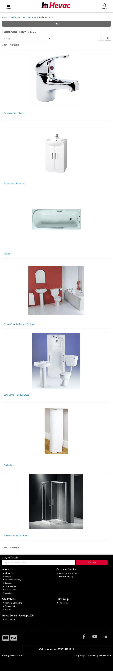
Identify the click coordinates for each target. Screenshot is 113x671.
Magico (83, 655)
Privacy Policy (10, 606)
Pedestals (8, 465)
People (7, 576)
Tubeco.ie (62, 603)
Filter (56, 23)
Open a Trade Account (67, 573)
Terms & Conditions (12, 603)
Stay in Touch (10, 557)
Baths (6, 254)
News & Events (10, 589)
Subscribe (91, 562)
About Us (8, 573)
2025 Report (9, 619)
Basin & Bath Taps (13, 113)
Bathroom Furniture (14, 183)
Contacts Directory (12, 579)
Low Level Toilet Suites (16, 394)
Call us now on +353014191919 (56, 649)
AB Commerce (104, 655)
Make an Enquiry (65, 576)
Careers (7, 583)
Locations (8, 593)
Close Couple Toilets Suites (18, 324)
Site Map (7, 609)
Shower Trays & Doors (16, 535)
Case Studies (9, 586)
